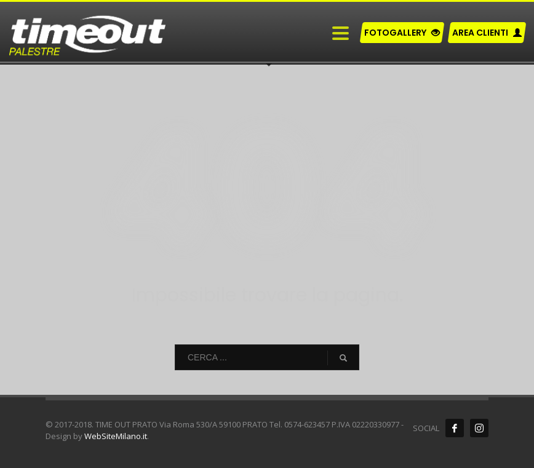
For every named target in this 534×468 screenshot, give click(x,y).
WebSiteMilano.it (115, 436)
